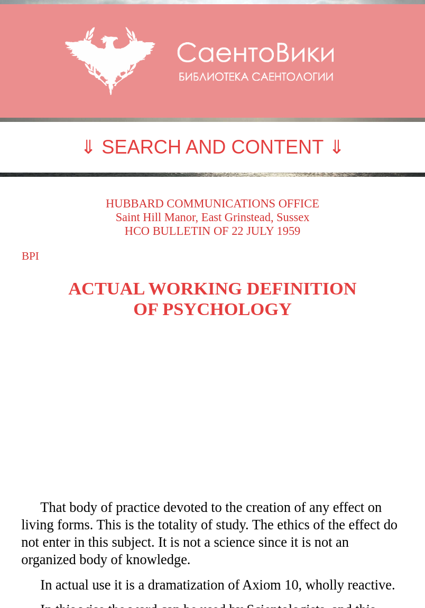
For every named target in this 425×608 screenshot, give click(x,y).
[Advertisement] (212, 409)
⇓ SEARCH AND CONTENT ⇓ (212, 147)
